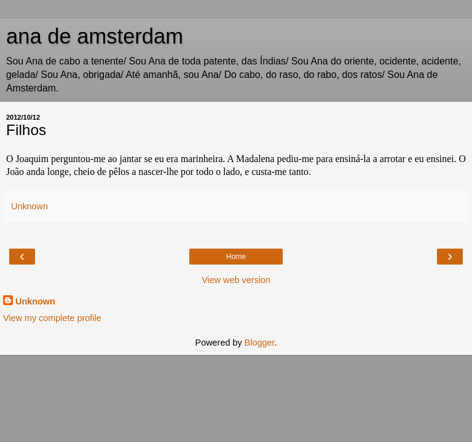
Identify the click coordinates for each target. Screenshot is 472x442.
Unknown (35, 301)
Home (236, 256)
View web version (236, 280)
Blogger (260, 342)
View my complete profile (52, 318)
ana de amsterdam (94, 36)
